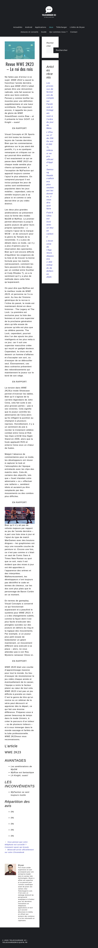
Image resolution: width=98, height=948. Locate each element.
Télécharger (61, 27)
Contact (73, 32)
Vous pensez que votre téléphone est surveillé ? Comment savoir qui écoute (17, 844)
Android (28, 27)
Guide (44, 32)
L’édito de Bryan (77, 27)
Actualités (17, 27)
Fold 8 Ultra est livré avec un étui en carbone (50, 225)
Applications (40, 27)
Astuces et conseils (29, 32)
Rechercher (62, 50)
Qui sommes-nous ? (58, 32)
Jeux (51, 27)
